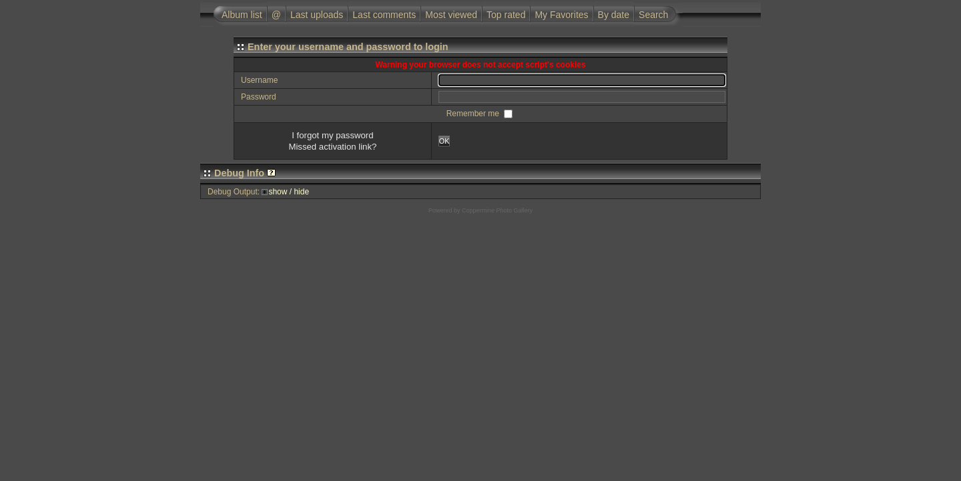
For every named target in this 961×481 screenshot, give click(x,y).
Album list (242, 14)
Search (653, 14)
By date (613, 14)
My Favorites (561, 14)
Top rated (506, 14)
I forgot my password (332, 135)
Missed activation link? (332, 147)
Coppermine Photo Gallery (497, 210)
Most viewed (451, 14)
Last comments (384, 14)
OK (444, 141)
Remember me (474, 113)
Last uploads (316, 14)
